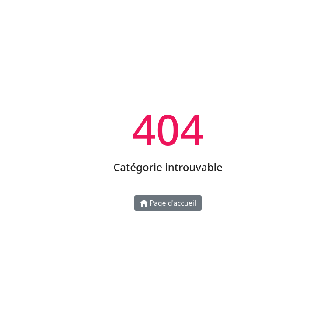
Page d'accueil (168, 203)
